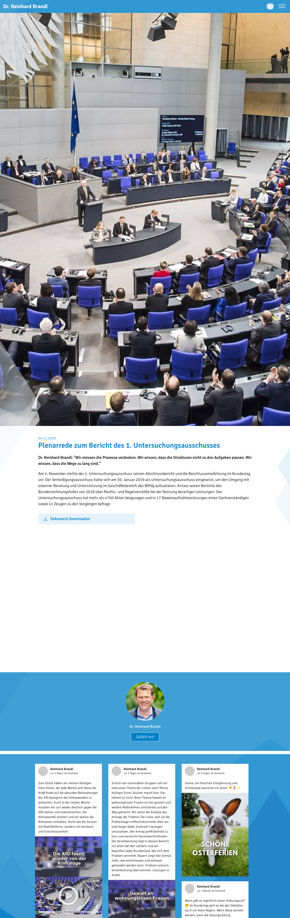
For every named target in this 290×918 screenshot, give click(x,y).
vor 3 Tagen (57, 773)
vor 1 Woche (204, 890)
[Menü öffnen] (282, 6)
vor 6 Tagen (203, 773)
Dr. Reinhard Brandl (145, 726)
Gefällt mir (145, 736)
